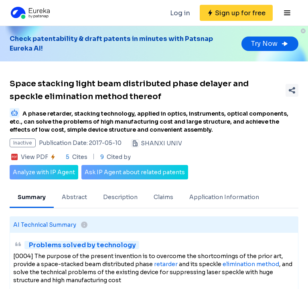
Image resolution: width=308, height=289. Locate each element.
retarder (166, 264)
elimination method (251, 264)
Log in (180, 13)
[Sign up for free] (236, 13)
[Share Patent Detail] (292, 90)
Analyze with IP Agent (44, 172)
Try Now (270, 43)
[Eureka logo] (30, 13)
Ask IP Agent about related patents (135, 172)
